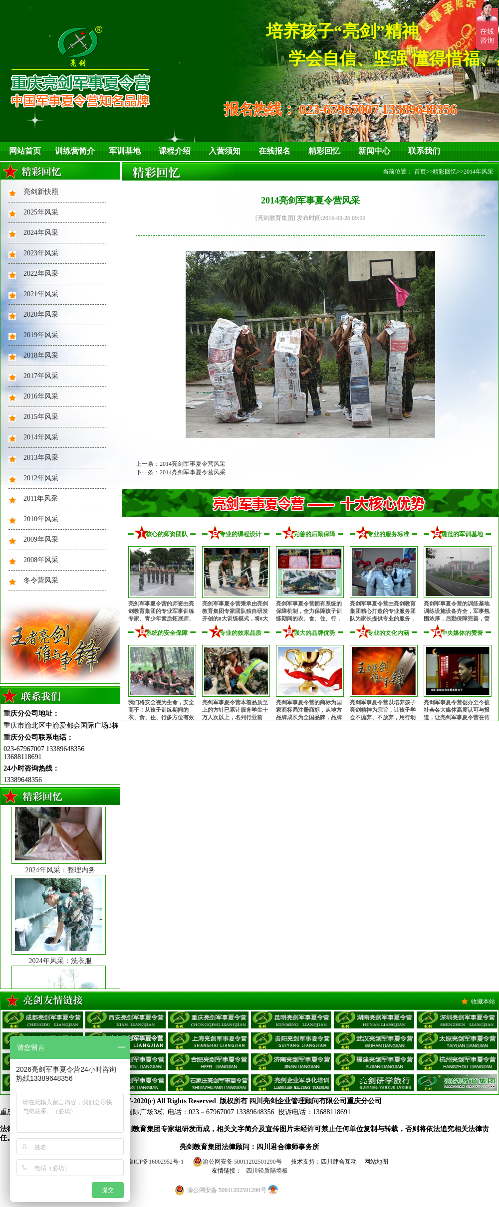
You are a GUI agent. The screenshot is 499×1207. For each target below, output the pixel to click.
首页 (420, 171)
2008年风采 (40, 560)
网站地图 (376, 1161)
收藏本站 (483, 1001)
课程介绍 (175, 151)
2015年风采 (40, 416)
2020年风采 (40, 314)
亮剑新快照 (40, 192)
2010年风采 (40, 519)
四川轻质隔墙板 (267, 1170)
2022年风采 (40, 273)
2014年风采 (40, 437)
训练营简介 (75, 151)
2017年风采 (40, 376)
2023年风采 (40, 253)
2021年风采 (40, 294)
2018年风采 (40, 355)
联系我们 (424, 151)
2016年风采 (40, 396)
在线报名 (274, 151)
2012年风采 (40, 478)
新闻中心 (374, 151)
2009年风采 (40, 539)
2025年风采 (40, 212)
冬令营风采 (40, 580)
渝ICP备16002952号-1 (155, 1161)
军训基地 (125, 151)
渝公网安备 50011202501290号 (237, 1162)
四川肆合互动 (339, 1161)
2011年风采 (40, 498)
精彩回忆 (324, 151)
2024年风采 (40, 232)
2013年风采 (40, 457)
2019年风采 (40, 335)
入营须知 (225, 151)
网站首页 (25, 151)
